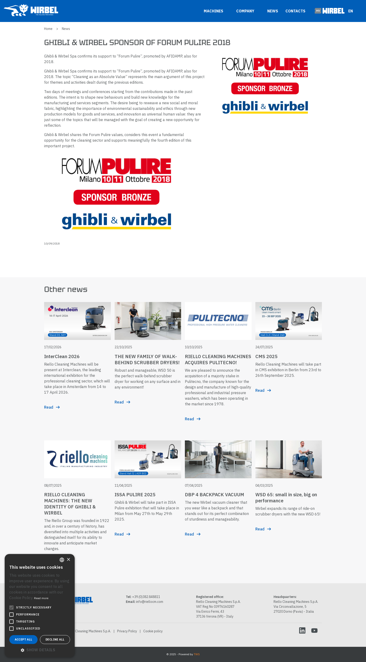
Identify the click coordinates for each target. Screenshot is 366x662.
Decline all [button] (55, 639)
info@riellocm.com (149, 602)
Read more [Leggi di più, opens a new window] (41, 598)
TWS (197, 654)
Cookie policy (153, 631)
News (272, 11)
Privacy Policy (127, 631)
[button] (39, 650)
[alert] (40, 605)
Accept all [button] (23, 639)
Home (48, 29)
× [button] (68, 559)
